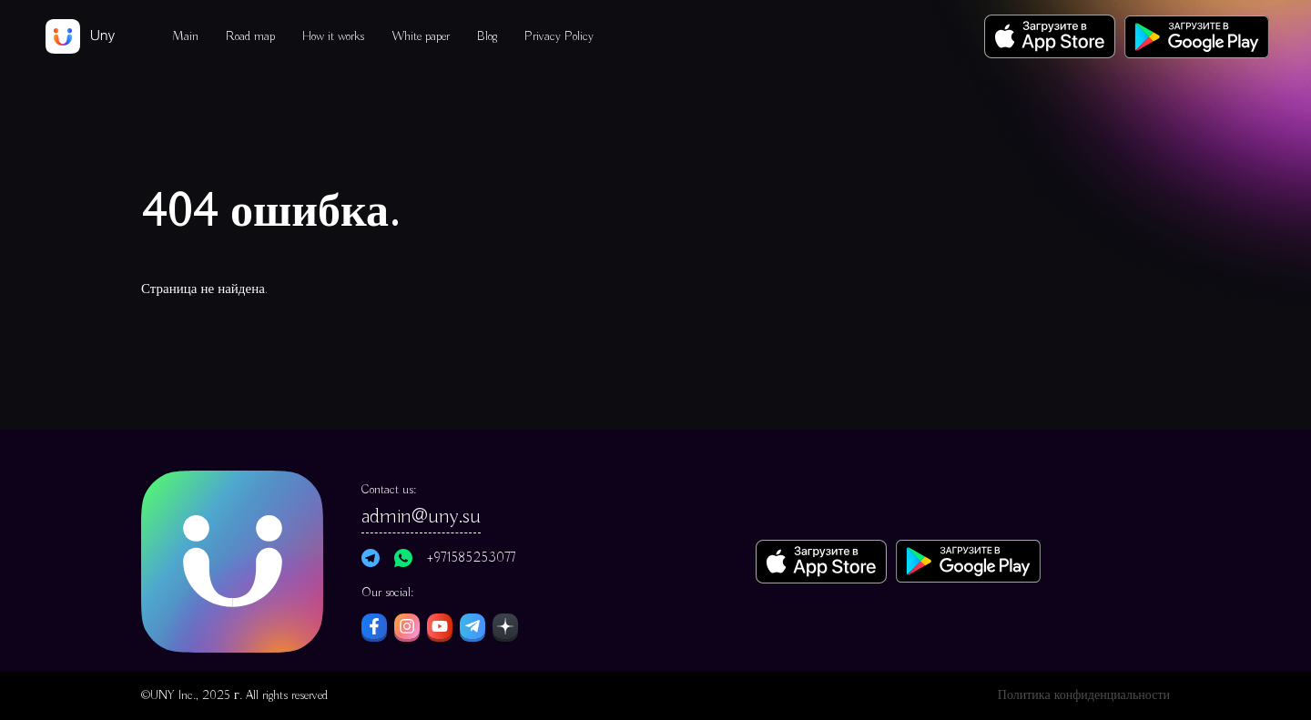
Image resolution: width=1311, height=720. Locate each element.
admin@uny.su (421, 516)
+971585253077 (471, 558)
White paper (420, 36)
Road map (250, 36)
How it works (333, 36)
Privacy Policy (559, 36)
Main (185, 36)
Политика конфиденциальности (1084, 695)
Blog (487, 36)
